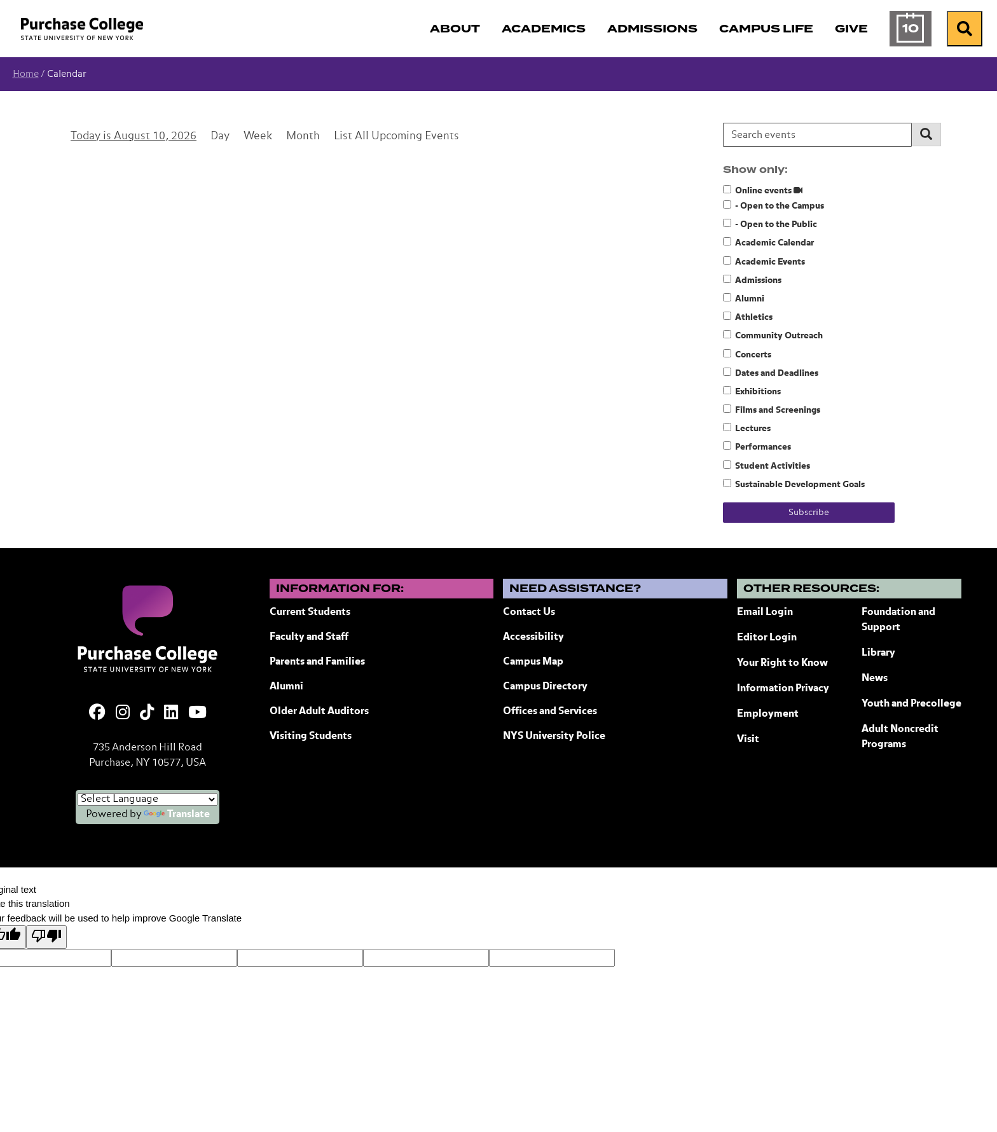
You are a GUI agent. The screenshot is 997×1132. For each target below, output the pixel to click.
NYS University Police (554, 736)
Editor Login (767, 638)
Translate (177, 815)
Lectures (747, 428)
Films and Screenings (771, 409)
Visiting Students (311, 736)
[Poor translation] (46, 937)
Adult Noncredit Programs (900, 737)
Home (26, 74)
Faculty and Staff (309, 637)
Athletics (748, 317)
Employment (768, 714)
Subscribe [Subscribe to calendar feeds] (808, 512)
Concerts (747, 354)
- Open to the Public (770, 224)
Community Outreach (773, 335)
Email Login (765, 612)
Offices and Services (550, 712)
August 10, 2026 (155, 136)
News (875, 678)
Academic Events (764, 261)
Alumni (743, 298)
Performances (757, 446)
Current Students (310, 612)
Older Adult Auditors (319, 712)
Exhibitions (752, 391)
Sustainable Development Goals (794, 484)
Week (258, 136)
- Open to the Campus (773, 205)
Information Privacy (783, 689)
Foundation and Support (898, 620)
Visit (748, 740)
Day (220, 136)
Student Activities (766, 465)
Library (878, 653)
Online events (762, 190)
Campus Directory (545, 687)
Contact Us (529, 612)
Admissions (752, 280)
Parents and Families (317, 662)
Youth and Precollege (911, 704)
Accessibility (533, 637)
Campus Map (533, 662)
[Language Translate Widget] (147, 799)
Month (303, 136)
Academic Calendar (768, 242)
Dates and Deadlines (770, 373)
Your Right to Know (782, 663)
